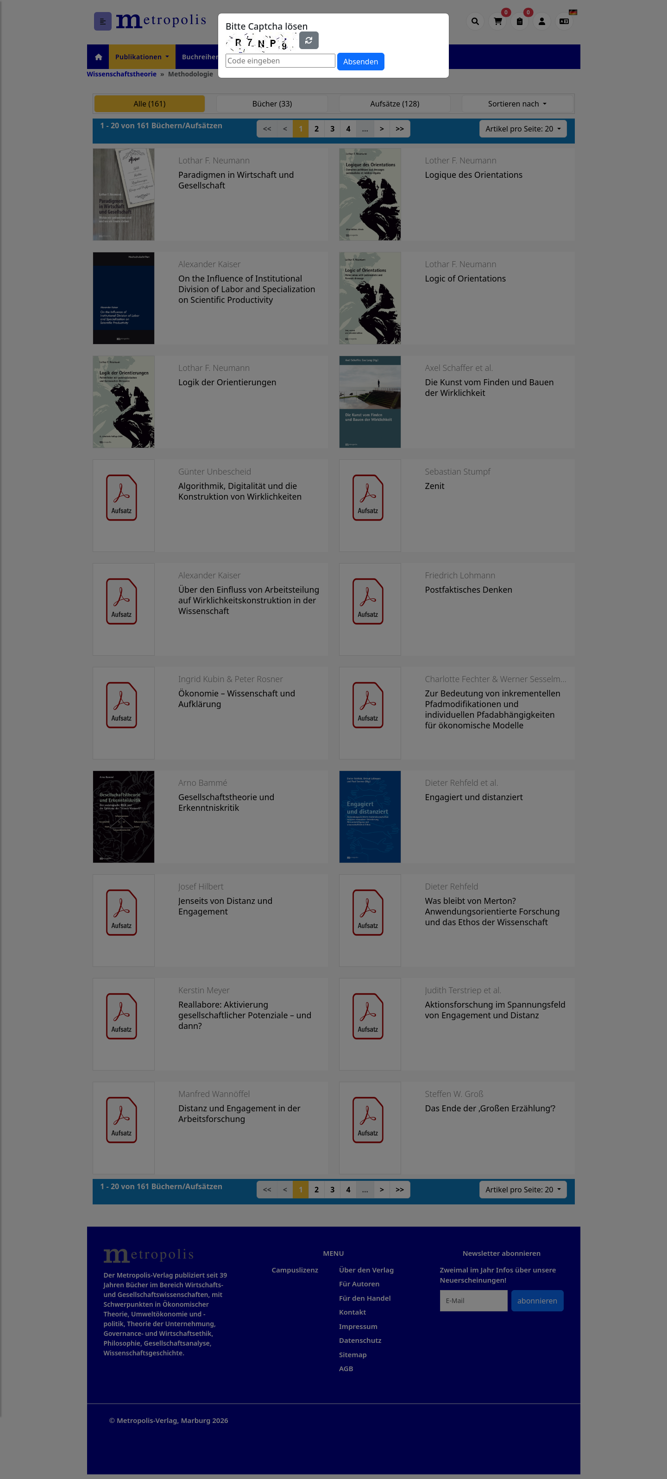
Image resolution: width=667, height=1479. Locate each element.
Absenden (360, 61)
